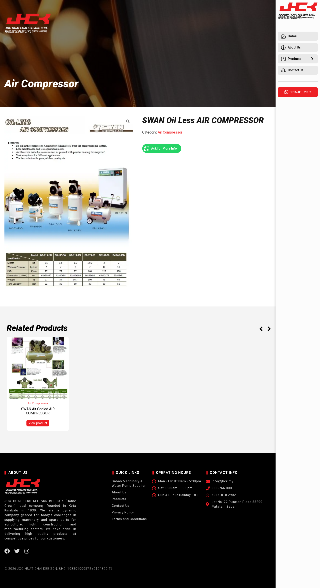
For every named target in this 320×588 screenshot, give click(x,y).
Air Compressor (170, 132)
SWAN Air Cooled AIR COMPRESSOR (38, 411)
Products (118, 499)
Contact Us (120, 505)
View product (38, 423)
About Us (118, 492)
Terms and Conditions (128, 519)
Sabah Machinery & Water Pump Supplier (128, 483)
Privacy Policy (122, 512)
